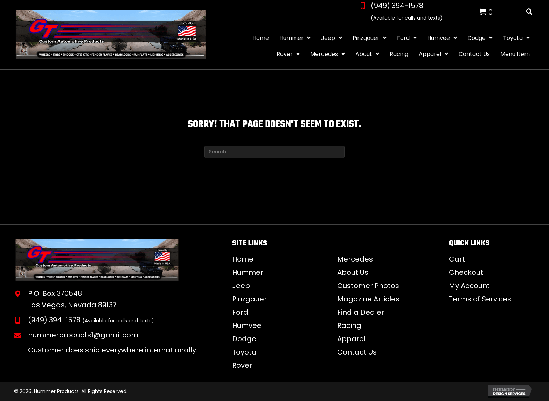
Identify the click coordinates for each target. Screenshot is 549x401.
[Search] (274, 152)
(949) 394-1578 (397, 5)
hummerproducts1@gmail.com (83, 335)
